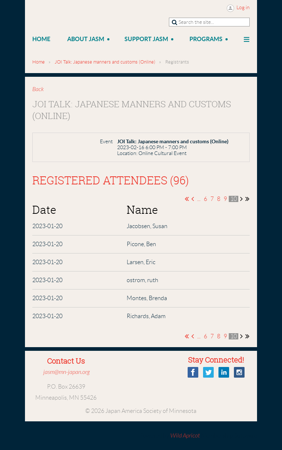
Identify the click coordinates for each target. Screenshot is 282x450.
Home (38, 62)
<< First (186, 198)
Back (38, 89)
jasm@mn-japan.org (66, 372)
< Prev (192, 198)
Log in (243, 7)
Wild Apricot (185, 435)
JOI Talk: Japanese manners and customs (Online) (105, 62)
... (199, 199)
